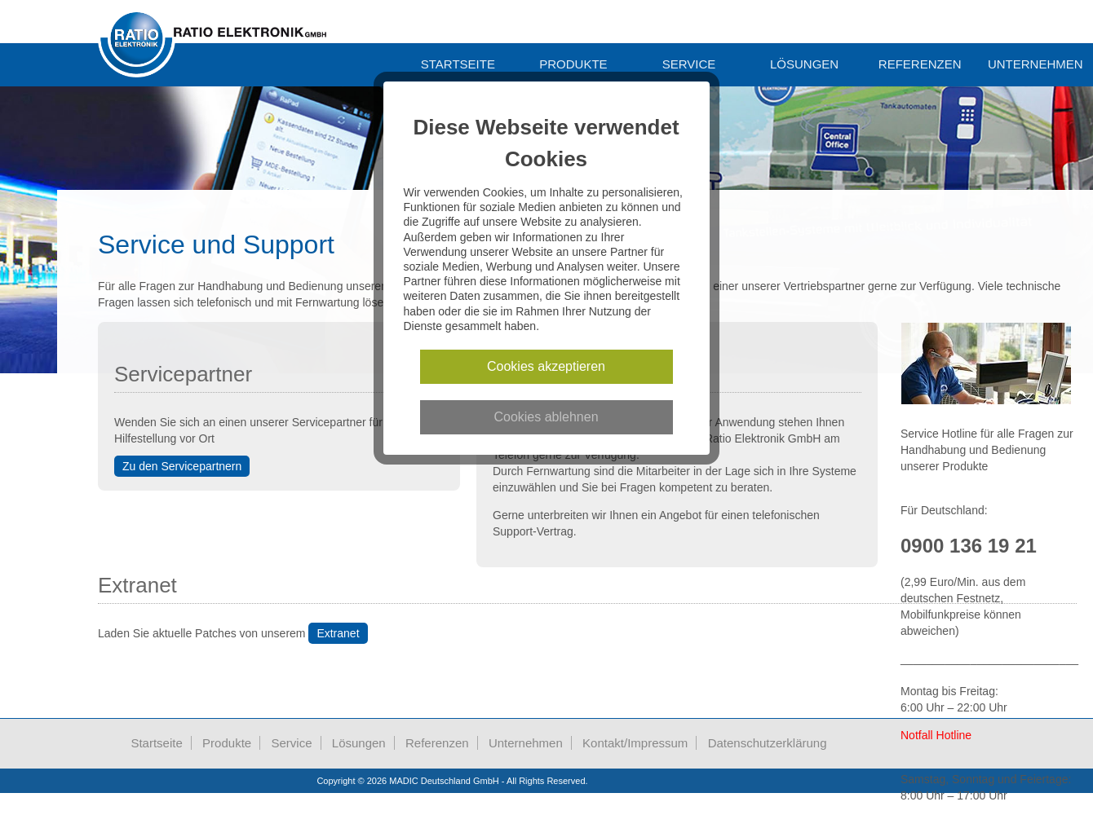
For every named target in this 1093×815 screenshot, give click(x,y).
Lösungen (804, 64)
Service (689, 64)
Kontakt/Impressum (635, 743)
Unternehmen (526, 743)
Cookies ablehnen (546, 417)
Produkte (573, 64)
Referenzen (920, 64)
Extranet (337, 633)
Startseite (458, 64)
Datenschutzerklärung (767, 743)
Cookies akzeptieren (547, 366)
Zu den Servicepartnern (181, 466)
